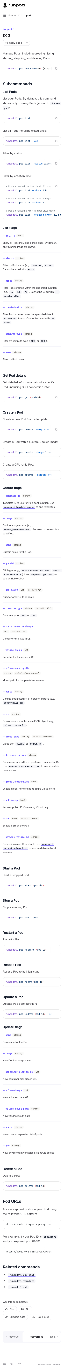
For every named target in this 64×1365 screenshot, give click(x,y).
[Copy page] (13, 43)
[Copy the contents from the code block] (56, 68)
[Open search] (53, 5)
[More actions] (59, 5)
